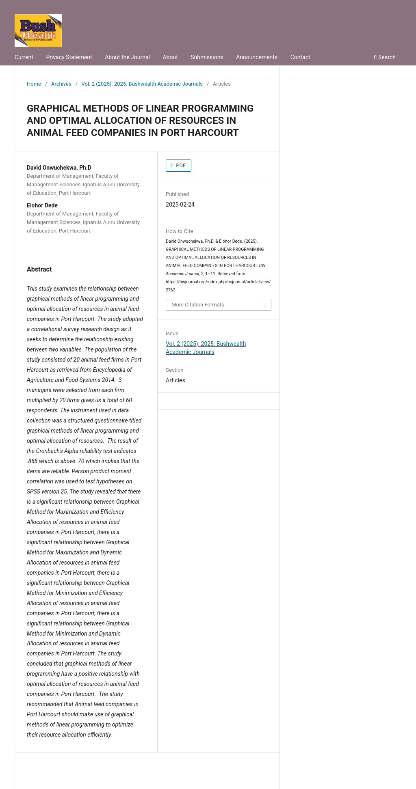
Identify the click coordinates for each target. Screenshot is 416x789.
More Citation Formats (197, 305)
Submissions (207, 57)
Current (24, 57)
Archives (61, 84)
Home (34, 84)
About (170, 57)
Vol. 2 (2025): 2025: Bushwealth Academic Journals (142, 84)
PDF (180, 165)
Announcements (256, 57)
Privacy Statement (69, 57)
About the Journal (127, 57)
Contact (300, 57)
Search (385, 57)
